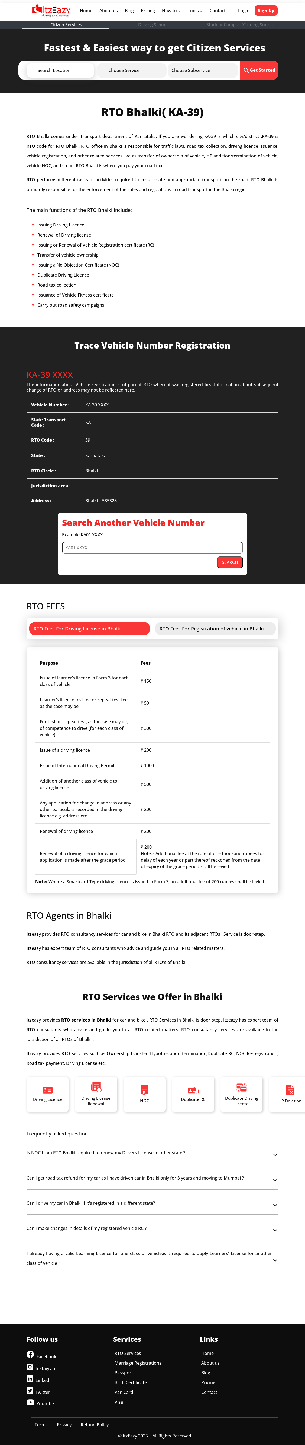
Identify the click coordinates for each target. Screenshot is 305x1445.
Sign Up (266, 11)
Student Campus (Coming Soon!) (239, 25)
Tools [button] (195, 11)
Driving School (153, 25)
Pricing (148, 11)
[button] (69, 70)
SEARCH (230, 562)
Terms (41, 1425)
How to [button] (171, 11)
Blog (129, 11)
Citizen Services (66, 25)
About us (109, 11)
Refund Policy (95, 1425)
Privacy (64, 1425)
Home (87, 11)
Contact (218, 11)
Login (243, 11)
